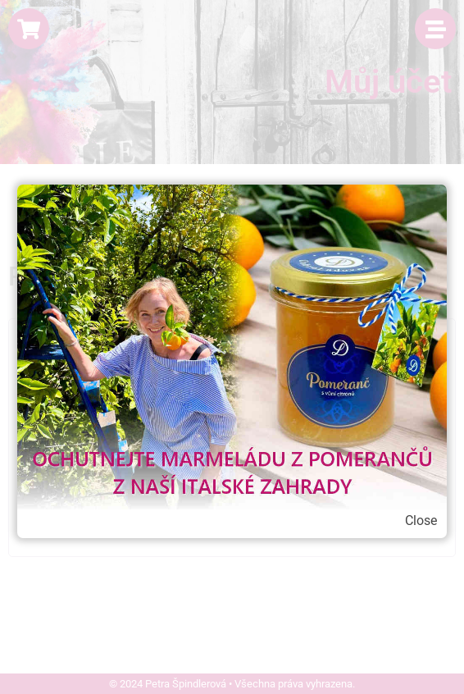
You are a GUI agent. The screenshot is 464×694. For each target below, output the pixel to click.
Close (421, 520)
